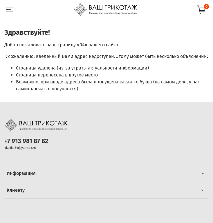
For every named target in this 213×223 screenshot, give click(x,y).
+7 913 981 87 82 (26, 141)
